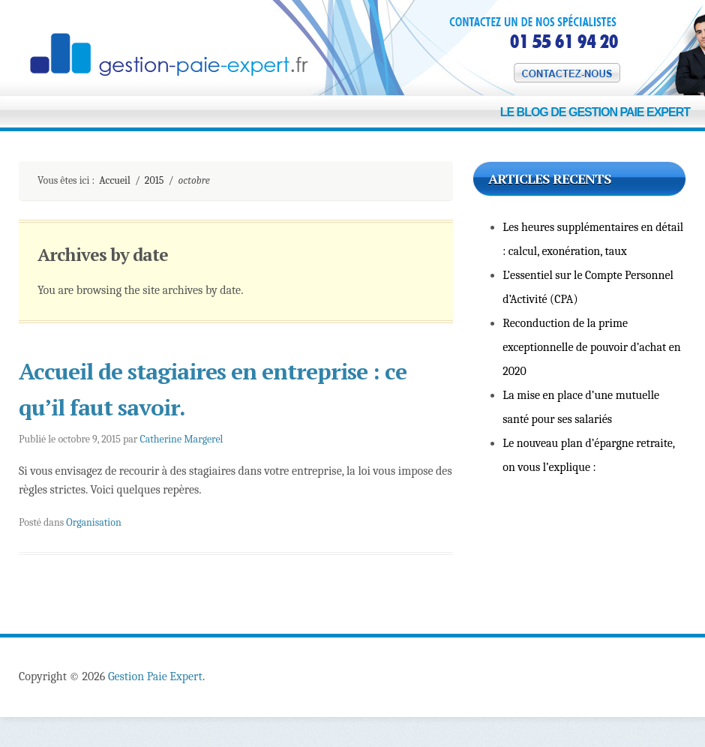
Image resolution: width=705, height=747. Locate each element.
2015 (154, 180)
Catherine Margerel (181, 439)
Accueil (114, 180)
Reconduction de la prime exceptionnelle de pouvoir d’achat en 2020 (591, 347)
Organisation (93, 522)
